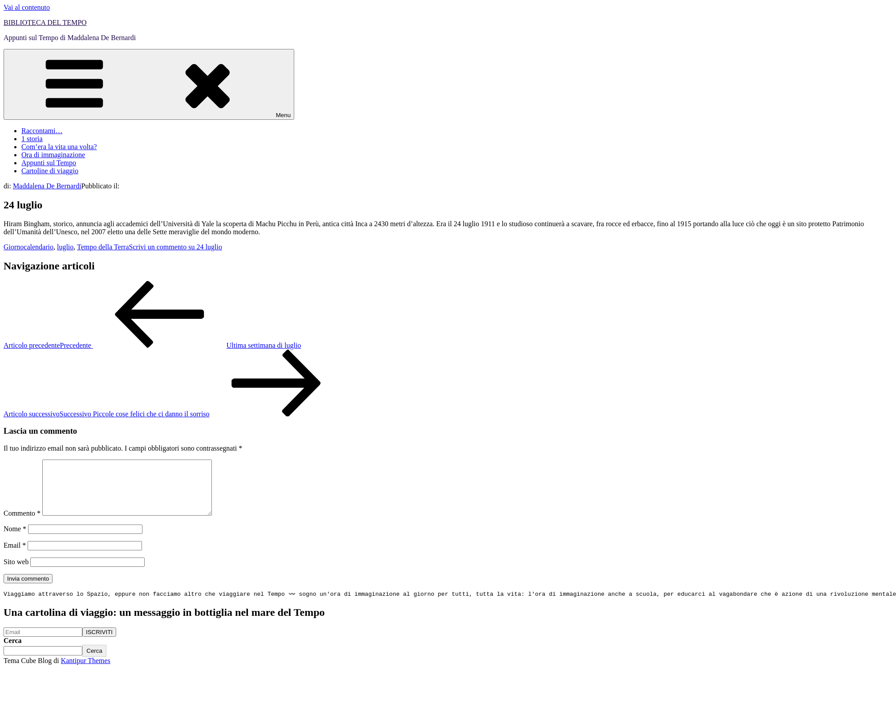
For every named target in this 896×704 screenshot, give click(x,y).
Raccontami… (41, 130)
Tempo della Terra (103, 247)
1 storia (32, 138)
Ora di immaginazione (53, 155)
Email (15, 556)
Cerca (13, 652)
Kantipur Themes (85, 672)
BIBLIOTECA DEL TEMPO (45, 22)
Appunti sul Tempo (48, 163)
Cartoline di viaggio (49, 171)
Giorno (14, 247)
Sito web (16, 572)
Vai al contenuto (27, 7)
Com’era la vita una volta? (59, 147)
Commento (22, 524)
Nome (15, 539)
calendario (38, 247)
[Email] (43, 643)
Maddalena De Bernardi (47, 186)
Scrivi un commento (175, 247)
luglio (65, 247)
